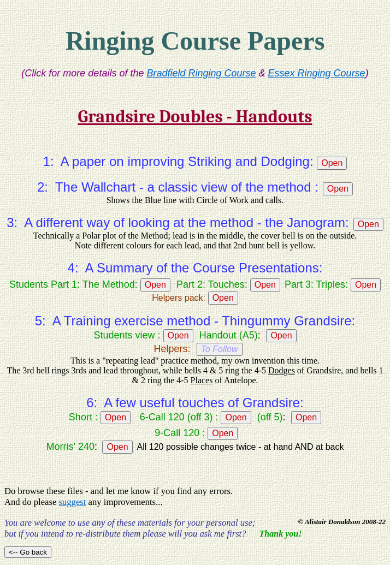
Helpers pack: (178, 297)
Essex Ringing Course (316, 73)
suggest (72, 502)
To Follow (219, 349)
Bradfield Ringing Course (201, 73)
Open (331, 163)
